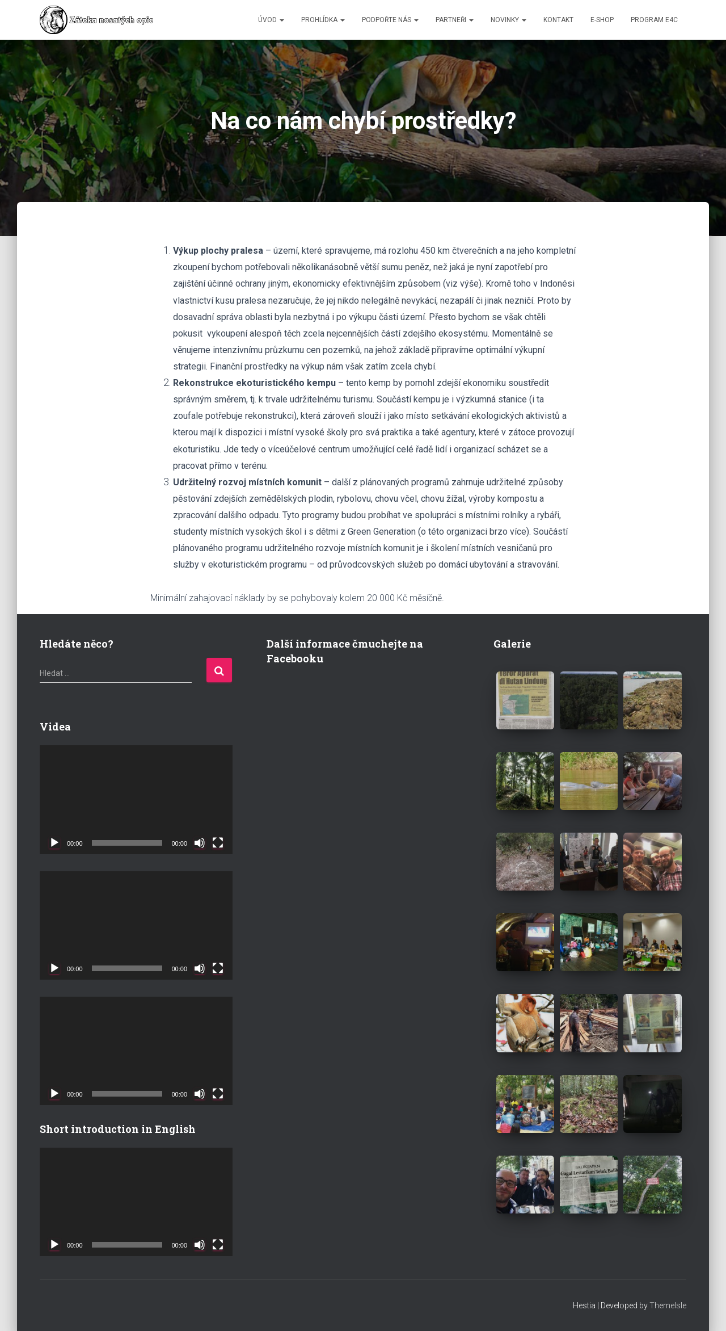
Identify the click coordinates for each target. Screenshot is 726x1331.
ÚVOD (271, 20)
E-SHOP (602, 20)
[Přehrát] (54, 843)
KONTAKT (558, 20)
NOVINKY (508, 20)
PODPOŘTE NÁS (390, 20)
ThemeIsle (667, 1305)
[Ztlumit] (199, 843)
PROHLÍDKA (323, 20)
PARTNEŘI (455, 20)
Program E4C (654, 20)
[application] (136, 799)
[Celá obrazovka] (217, 843)
